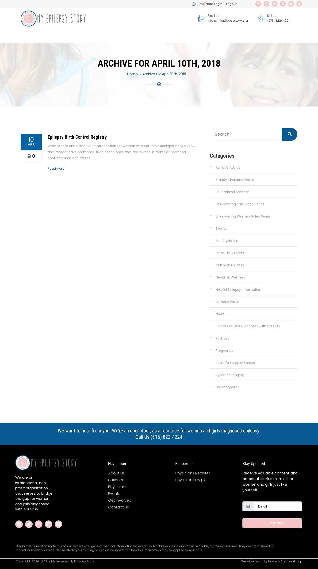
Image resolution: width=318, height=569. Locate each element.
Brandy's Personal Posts (235, 179)
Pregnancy (224, 350)
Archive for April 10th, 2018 (164, 73)
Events (221, 228)
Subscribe (272, 523)
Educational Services (232, 192)
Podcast (222, 338)
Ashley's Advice (228, 167)
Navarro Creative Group (285, 561)
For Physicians (227, 240)
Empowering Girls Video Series (240, 204)
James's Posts (227, 301)
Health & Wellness (230, 277)
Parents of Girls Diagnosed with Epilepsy (248, 326)
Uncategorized (228, 387)
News (220, 314)
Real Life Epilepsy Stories (235, 362)
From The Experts (230, 253)
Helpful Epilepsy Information (238, 289)
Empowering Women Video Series (243, 216)
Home (132, 73)
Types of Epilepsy (230, 375)
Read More (56, 168)
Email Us (213, 16)
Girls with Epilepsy (230, 265)
